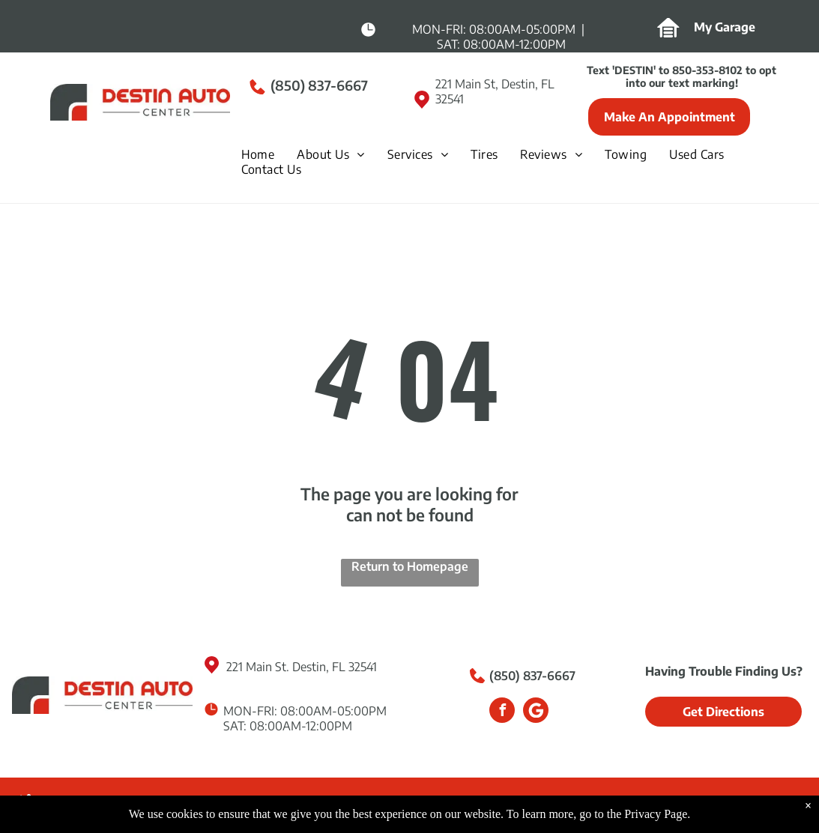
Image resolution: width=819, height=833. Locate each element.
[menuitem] (266, 154)
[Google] (535, 712)
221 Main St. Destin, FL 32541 (301, 666)
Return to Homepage (409, 566)
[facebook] (502, 712)
